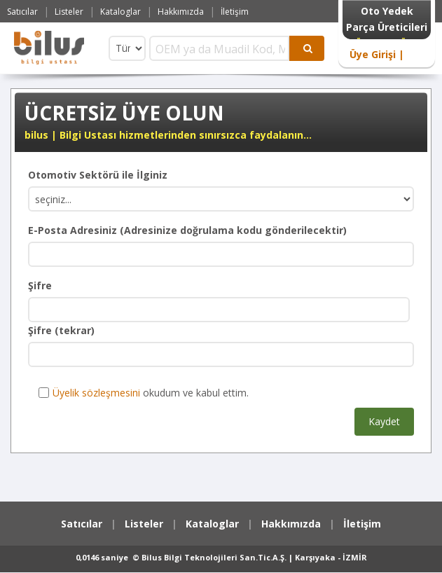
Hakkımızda (181, 12)
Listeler (69, 12)
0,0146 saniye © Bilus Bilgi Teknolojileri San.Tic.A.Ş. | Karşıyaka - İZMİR (221, 557)
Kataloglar (120, 12)
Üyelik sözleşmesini (96, 392)
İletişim (235, 12)
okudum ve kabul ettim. (144, 392)
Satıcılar (22, 12)
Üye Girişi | (377, 54)
